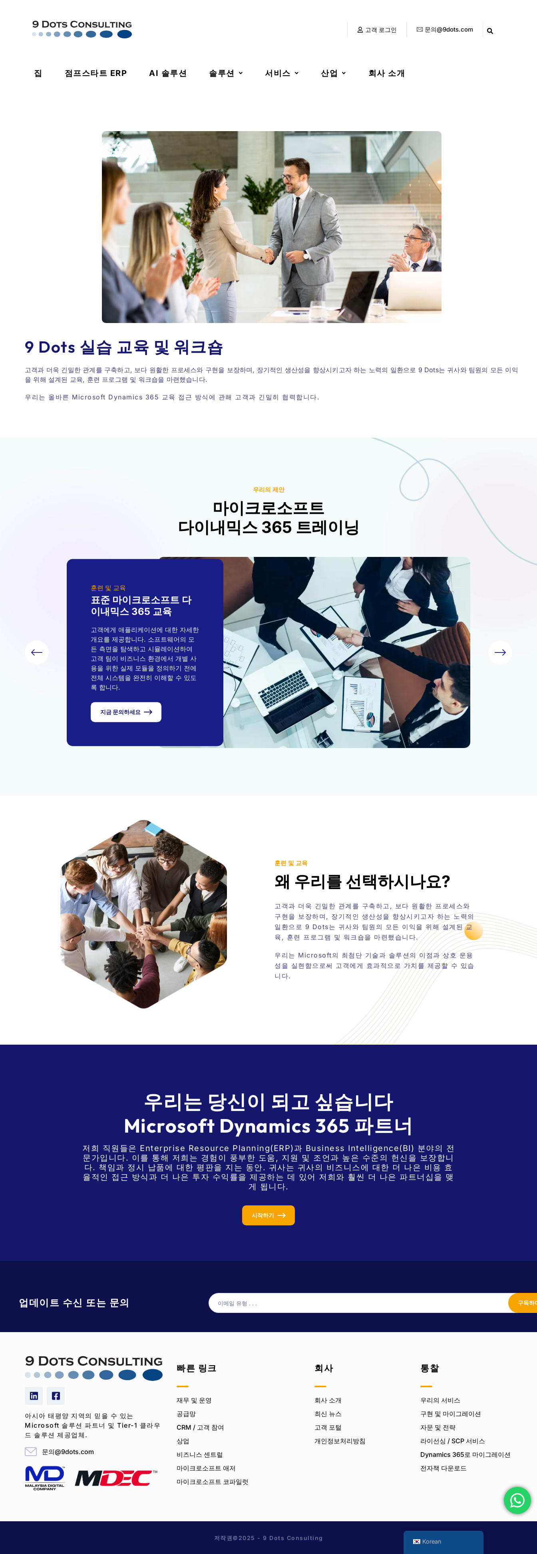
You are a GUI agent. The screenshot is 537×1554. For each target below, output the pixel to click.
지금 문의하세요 (120, 711)
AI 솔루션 (168, 73)
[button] (226, 73)
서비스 (282, 73)
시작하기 (263, 1215)
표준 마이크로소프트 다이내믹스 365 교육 (141, 605)
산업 (333, 73)
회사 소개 (387, 73)
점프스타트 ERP (96, 73)
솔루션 (226, 73)
